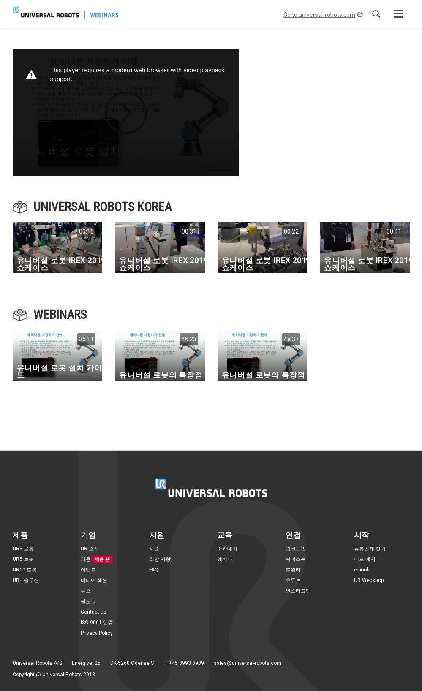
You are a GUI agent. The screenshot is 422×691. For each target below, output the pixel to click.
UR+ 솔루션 (26, 580)
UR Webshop (369, 580)
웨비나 (224, 559)
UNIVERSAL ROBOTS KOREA (102, 206)
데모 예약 (365, 559)
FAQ (153, 570)
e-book (361, 570)
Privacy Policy (97, 633)
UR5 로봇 (23, 559)
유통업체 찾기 (370, 549)
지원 (154, 549)
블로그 (88, 601)
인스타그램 (298, 591)
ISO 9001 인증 (97, 623)
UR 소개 (90, 549)
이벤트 (88, 570)
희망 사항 (160, 559)
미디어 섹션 (94, 580)
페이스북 (296, 559)
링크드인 (296, 549)
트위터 (293, 570)
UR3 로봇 (23, 549)
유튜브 (293, 580)
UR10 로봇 (25, 570)
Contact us (93, 612)
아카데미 (227, 549)
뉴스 (86, 591)
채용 (86, 559)
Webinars (60, 314)
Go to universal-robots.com (323, 14)
